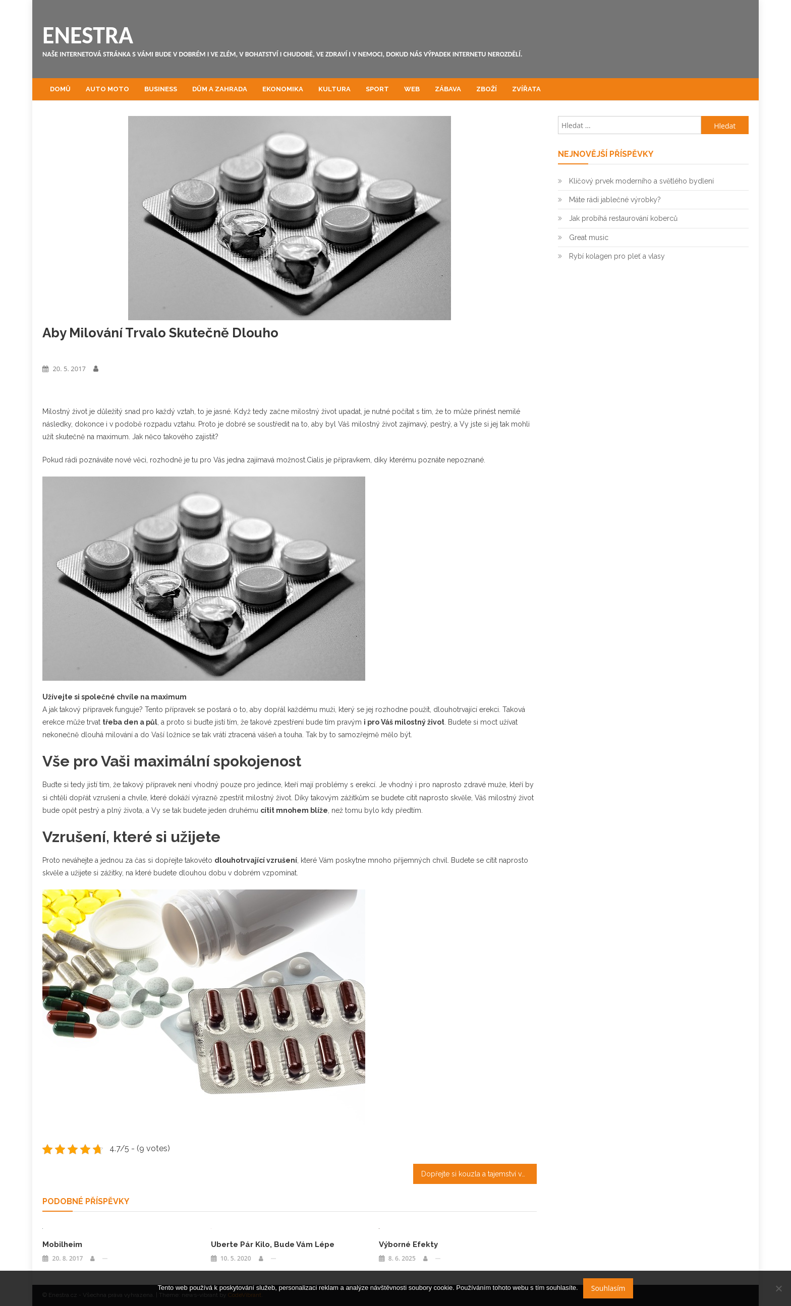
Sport (377, 89)
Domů (60, 89)
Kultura (334, 89)
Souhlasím (608, 1288)
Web (412, 89)
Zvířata (526, 89)
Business (160, 89)
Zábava (448, 89)
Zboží (486, 89)
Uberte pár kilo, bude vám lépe (272, 1244)
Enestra (87, 35)
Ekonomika (282, 89)
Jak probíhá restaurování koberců (623, 218)
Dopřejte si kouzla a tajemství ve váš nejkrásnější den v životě (479, 1174)
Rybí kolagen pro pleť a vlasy (617, 256)
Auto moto (107, 89)
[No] (778, 1288)
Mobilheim (62, 1244)
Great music (588, 237)
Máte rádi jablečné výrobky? (615, 200)
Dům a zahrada (219, 89)
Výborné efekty (408, 1244)
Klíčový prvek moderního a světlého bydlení (641, 181)
